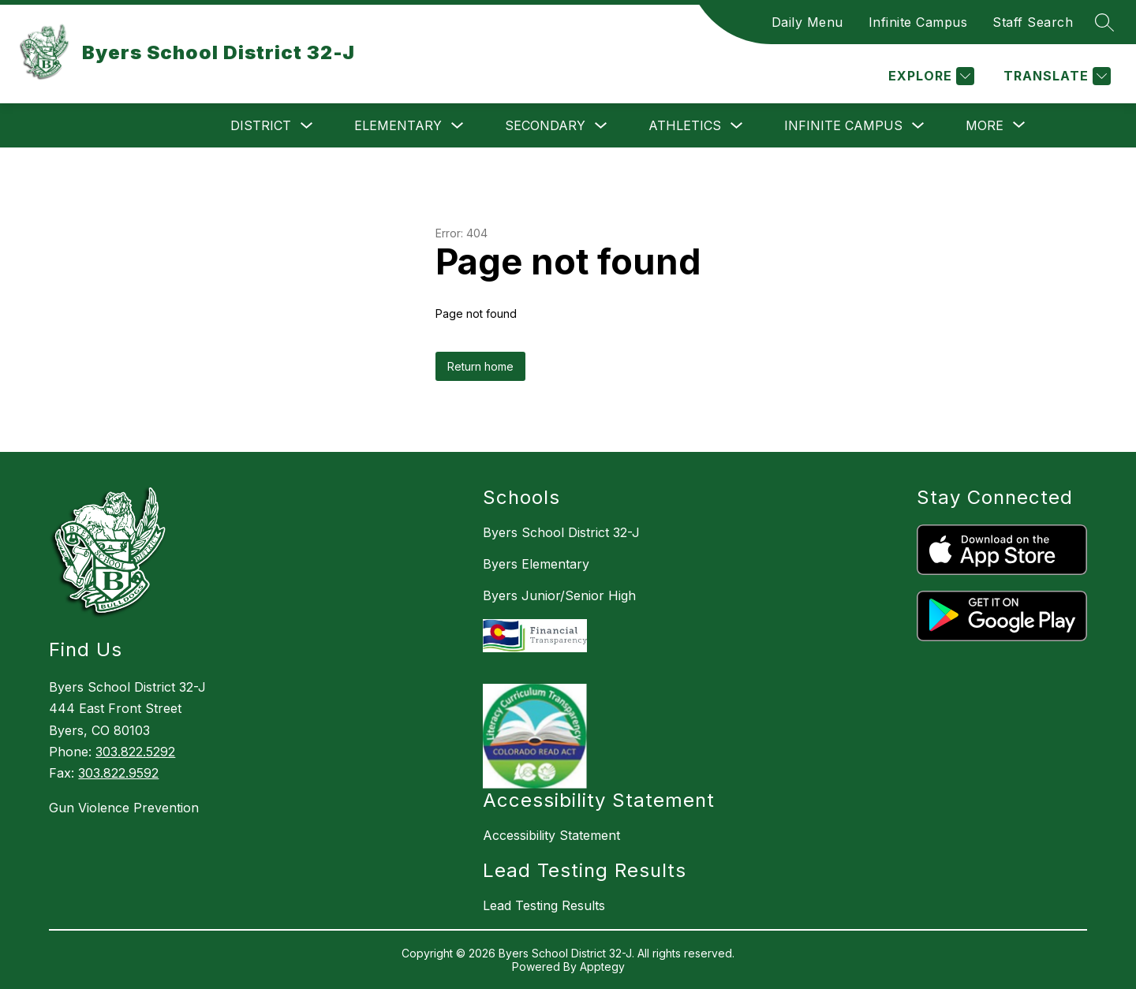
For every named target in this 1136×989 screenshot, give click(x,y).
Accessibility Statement (551, 835)
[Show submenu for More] (984, 125)
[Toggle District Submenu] (306, 125)
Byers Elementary (536, 564)
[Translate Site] (1055, 76)
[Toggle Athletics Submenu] (736, 125)
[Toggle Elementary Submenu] (457, 125)
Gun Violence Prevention (124, 807)
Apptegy (602, 966)
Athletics (684, 125)
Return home (480, 366)
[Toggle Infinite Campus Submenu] (918, 125)
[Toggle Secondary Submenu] (601, 125)
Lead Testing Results (544, 905)
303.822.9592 (118, 773)
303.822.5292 (135, 751)
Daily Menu (807, 22)
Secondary (545, 125)
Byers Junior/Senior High (559, 595)
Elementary (398, 125)
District (260, 125)
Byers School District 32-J (561, 532)
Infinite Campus (918, 22)
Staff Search (1032, 22)
